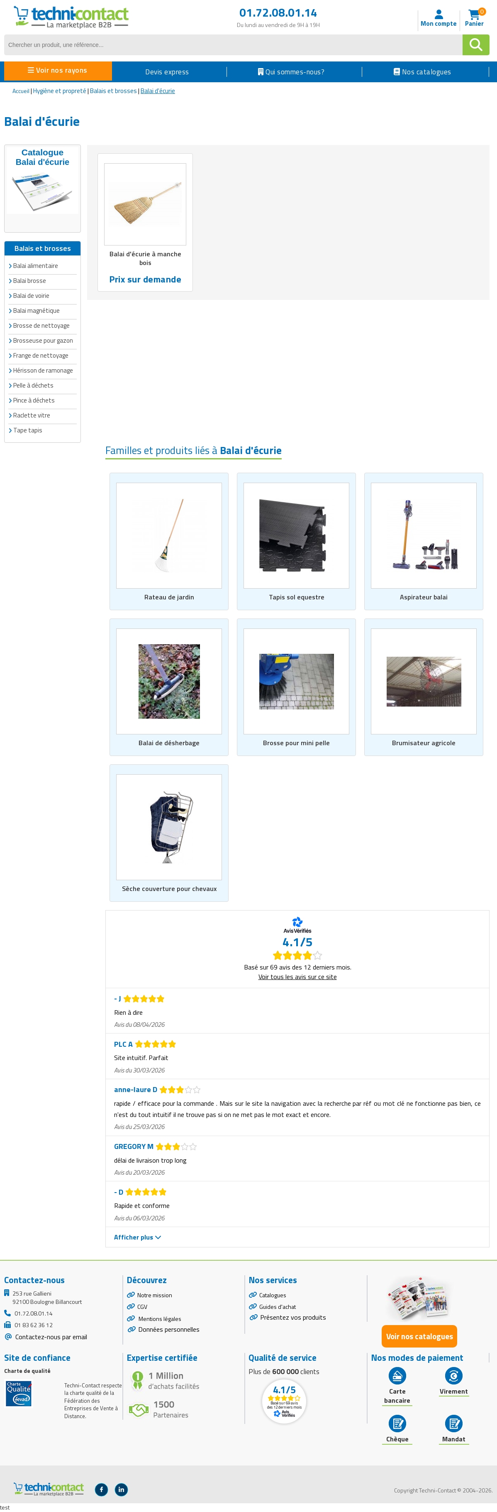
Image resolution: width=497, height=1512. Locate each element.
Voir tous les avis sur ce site (297, 977)
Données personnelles (169, 1329)
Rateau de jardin (169, 596)
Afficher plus (137, 1237)
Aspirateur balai (424, 596)
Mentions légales (159, 1319)
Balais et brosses (113, 91)
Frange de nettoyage (40, 354)
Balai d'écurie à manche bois (145, 259)
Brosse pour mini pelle (296, 742)
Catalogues (272, 1295)
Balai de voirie (31, 294)
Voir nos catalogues (419, 1336)
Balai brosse (29, 279)
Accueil (20, 90)
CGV (142, 1307)
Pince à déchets (34, 399)
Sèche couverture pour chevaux (169, 889)
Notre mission (154, 1295)
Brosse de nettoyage (41, 324)
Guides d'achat (277, 1307)
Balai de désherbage (169, 742)
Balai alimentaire (35, 264)
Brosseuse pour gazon (43, 339)
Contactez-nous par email (50, 1337)
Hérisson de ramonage (43, 369)
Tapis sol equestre (296, 596)
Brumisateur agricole (424, 742)
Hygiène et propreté (59, 91)
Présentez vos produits (293, 1317)
